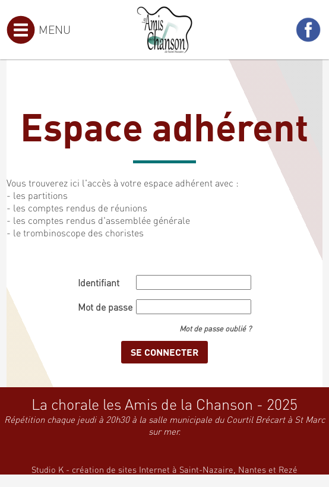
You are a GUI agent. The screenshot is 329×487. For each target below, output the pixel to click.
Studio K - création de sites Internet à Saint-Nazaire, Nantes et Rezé (164, 469)
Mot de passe (105, 307)
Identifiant (98, 282)
